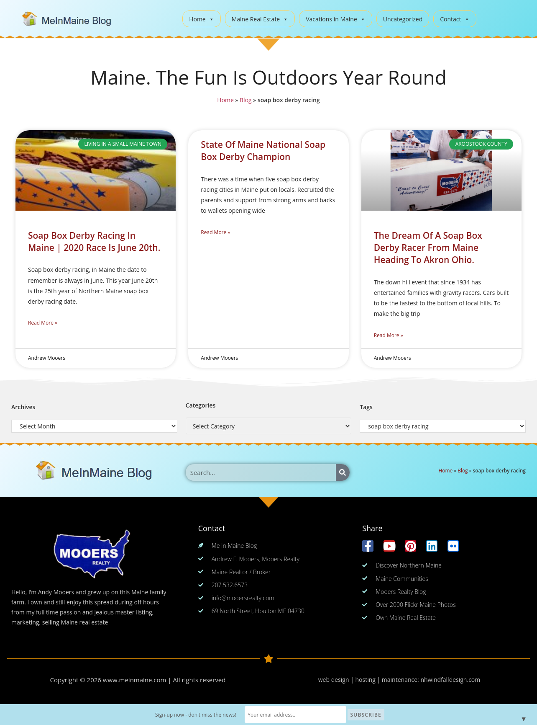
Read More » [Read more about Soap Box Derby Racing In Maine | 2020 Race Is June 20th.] (42, 322)
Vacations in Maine (336, 19)
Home (201, 19)
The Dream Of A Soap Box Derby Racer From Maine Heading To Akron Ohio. (428, 248)
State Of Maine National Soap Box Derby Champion (263, 151)
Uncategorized (402, 19)
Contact (454, 19)
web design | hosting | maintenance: (369, 680)
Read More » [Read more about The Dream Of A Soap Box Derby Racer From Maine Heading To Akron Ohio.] (388, 335)
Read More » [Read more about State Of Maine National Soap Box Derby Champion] (215, 232)
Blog (246, 100)
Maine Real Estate (260, 19)
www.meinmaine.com (134, 680)
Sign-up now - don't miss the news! (196, 714)
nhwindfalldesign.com (450, 680)
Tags (366, 407)
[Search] (343, 472)
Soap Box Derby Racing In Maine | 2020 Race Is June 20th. (94, 241)
